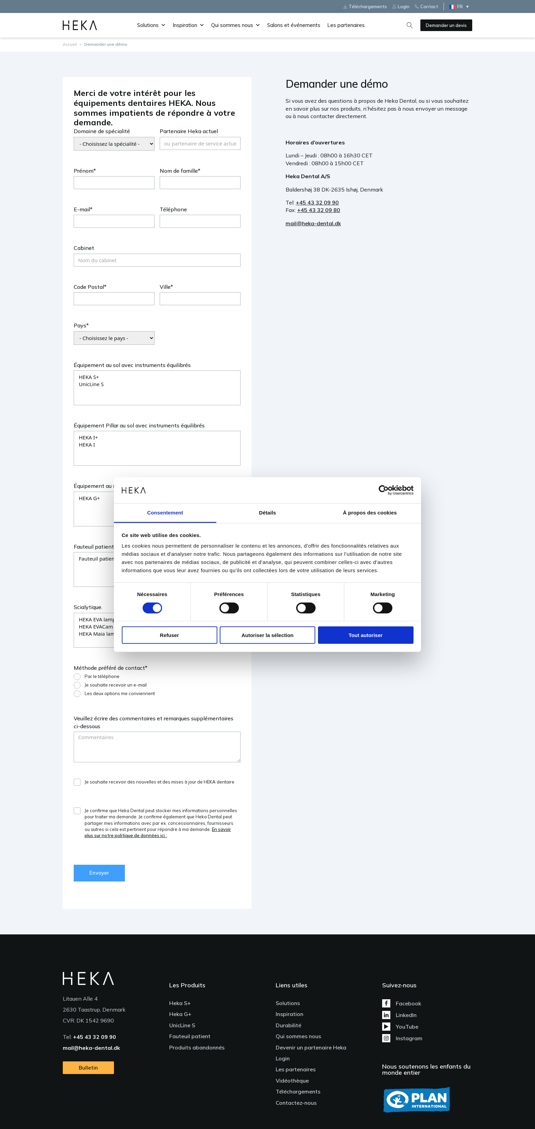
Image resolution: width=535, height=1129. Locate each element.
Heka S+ (180, 1003)
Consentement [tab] (165, 513)
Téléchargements (298, 1091)
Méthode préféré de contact (109, 667)
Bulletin (88, 1067)
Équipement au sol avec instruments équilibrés (132, 365)
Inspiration (188, 25)
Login (283, 1058)
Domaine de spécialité (102, 131)
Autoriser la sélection (268, 635)
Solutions (151, 25)
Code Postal (89, 286)
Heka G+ (180, 1014)
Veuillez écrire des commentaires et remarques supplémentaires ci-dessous (153, 722)
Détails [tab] (267, 513)
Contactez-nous (296, 1102)
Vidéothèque (292, 1080)
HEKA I (157, 444)
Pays (80, 325)
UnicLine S (157, 384)
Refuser (169, 635)
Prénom (83, 170)
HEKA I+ (157, 437)
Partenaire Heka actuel (189, 131)
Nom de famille (179, 170)
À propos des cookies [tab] (370, 513)
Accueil (70, 44)
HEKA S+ (157, 377)
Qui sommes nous (235, 25)
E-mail (82, 209)
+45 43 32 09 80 (318, 210)
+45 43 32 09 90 (317, 202)
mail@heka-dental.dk (313, 223)
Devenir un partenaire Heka (311, 1047)
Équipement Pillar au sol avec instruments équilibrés (139, 425)
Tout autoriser (366, 635)
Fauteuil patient (94, 546)
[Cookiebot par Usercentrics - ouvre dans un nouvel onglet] (384, 490)
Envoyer (99, 873)
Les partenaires (346, 25)
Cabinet (84, 247)
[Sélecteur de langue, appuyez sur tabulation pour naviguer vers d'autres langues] (460, 6)
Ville (165, 286)
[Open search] (410, 25)
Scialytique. (88, 607)
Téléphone (173, 209)
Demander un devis (446, 25)
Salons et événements (293, 25)
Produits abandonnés (197, 1047)
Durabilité (288, 1025)
